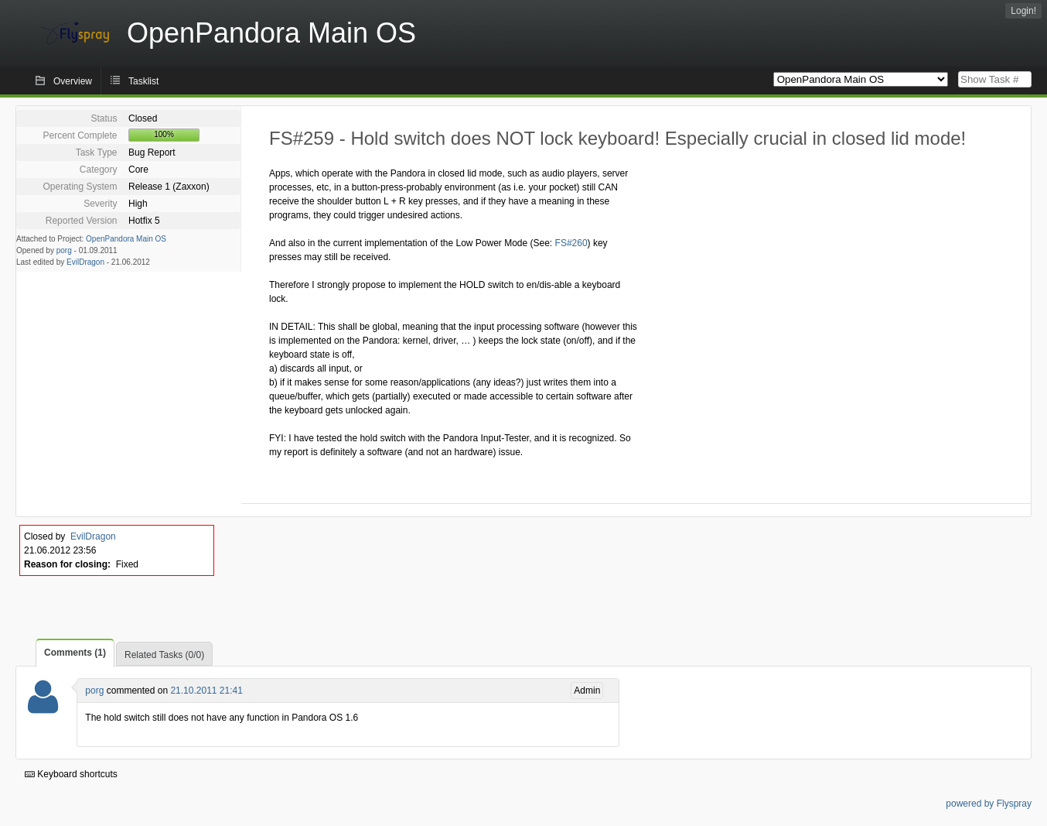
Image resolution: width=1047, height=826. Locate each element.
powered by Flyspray (989, 803)
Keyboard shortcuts (71, 774)
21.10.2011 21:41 (206, 690)
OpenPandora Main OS (126, 239)
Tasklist (143, 81)
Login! (1023, 10)
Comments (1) (75, 652)
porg (64, 250)
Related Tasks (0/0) (164, 654)
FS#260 (571, 243)
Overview (72, 81)
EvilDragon (85, 262)
